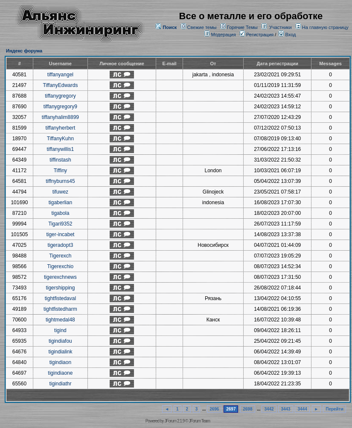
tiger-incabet (60, 234)
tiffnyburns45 (60, 181)
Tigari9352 (60, 224)
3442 (268, 409)
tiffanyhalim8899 (60, 117)
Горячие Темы (242, 27)
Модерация (223, 34)
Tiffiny (60, 171)
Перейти (334, 409)
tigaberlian (60, 202)
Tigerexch (60, 256)
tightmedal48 (60, 320)
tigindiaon (60, 362)
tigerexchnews (60, 277)
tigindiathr (60, 384)
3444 (302, 409)
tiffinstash (60, 160)
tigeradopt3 (60, 245)
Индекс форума (24, 50)
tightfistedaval (60, 298)
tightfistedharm (60, 309)
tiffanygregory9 (60, 107)
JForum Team (199, 421)
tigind (60, 330)
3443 (285, 409)
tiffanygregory (60, 96)
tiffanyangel (60, 75)
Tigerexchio (60, 266)
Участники (280, 27)
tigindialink (60, 352)
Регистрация (256, 34)
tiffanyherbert (60, 128)
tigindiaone (60, 373)
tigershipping (60, 288)
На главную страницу (325, 27)
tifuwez (60, 192)
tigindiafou (60, 341)
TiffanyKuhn (60, 139)
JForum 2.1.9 (174, 421)
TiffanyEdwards (60, 85)
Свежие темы (202, 27)
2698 (247, 409)
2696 (214, 409)
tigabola (60, 213)
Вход (287, 34)
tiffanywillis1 (60, 149)
